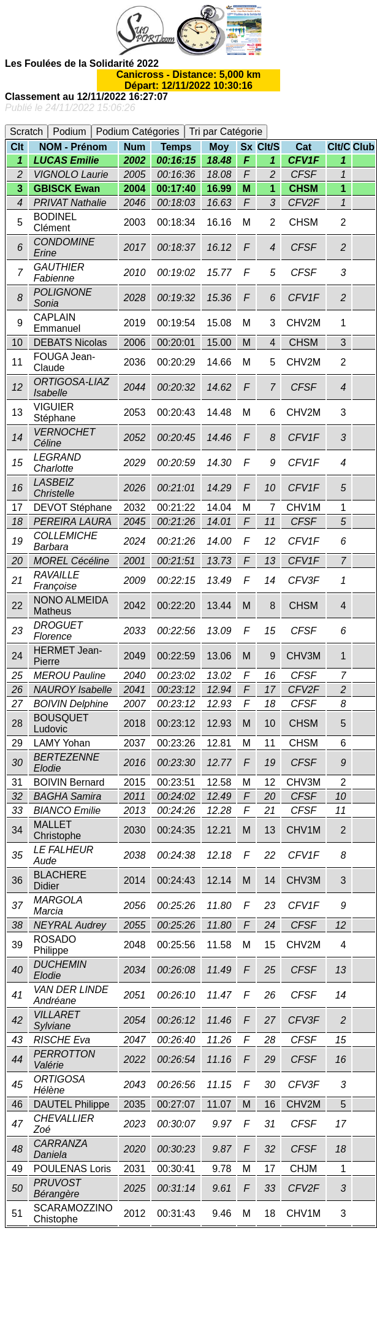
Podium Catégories (138, 131)
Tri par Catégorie (225, 131)
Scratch (26, 131)
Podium (69, 131)
